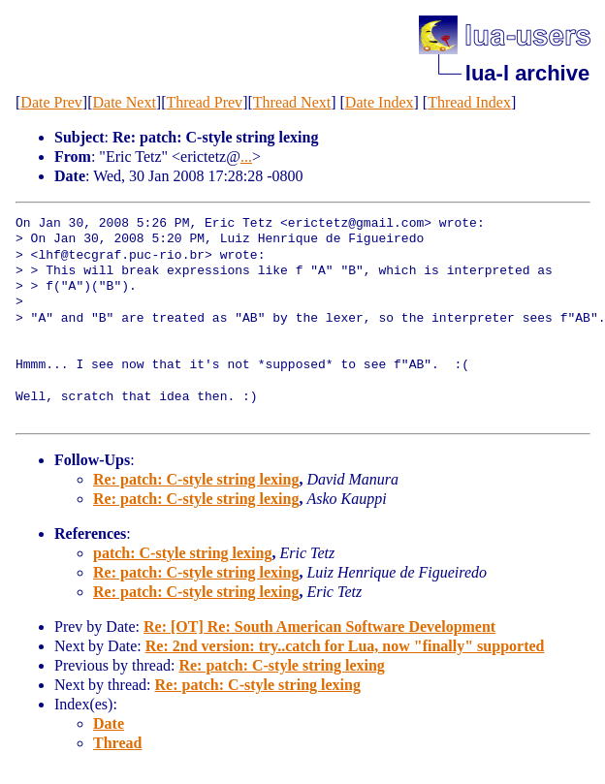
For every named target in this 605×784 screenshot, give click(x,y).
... (246, 156)
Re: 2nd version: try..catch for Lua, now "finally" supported (345, 646)
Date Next (124, 102)
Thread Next (292, 102)
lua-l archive (527, 73)
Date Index (379, 102)
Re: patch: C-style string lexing (196, 479)
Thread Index (469, 102)
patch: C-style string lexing (182, 553)
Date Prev (51, 102)
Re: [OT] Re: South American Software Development (319, 626)
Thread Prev (204, 102)
